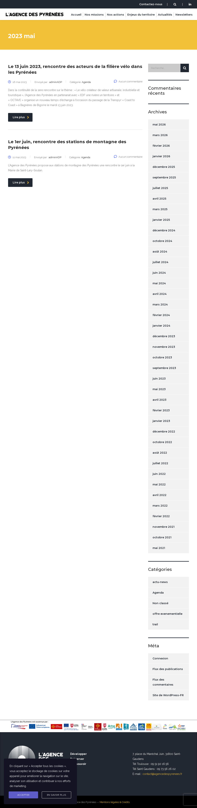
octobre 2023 (162, 357)
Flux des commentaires (163, 682)
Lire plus (21, 117)
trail (155, 624)
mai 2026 (159, 124)
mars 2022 (160, 505)
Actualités (165, 14)
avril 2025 (159, 198)
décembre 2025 (164, 167)
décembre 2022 (164, 431)
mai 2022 (159, 484)
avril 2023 (159, 399)
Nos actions (115, 14)
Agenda (158, 592)
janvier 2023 (161, 421)
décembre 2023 (164, 336)
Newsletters (184, 14)
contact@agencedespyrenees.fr (162, 773)
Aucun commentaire (128, 81)
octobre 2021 (162, 537)
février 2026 (161, 145)
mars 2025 (160, 209)
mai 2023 (159, 389)
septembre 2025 (164, 177)
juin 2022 (159, 474)
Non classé (160, 603)
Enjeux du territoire (141, 14)
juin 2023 (159, 378)
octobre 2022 (162, 442)
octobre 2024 (162, 241)
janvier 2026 (161, 156)
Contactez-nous (150, 4)
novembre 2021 (163, 527)
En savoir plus (56, 795)
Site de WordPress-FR (168, 695)
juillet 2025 (160, 188)
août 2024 (160, 251)
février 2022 (161, 516)
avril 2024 (160, 294)
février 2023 (161, 410)
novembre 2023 (164, 347)
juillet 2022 (160, 463)
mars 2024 (160, 304)
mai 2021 (159, 548)
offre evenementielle (167, 614)
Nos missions (94, 14)
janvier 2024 (161, 325)
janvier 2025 (161, 220)
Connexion (160, 658)
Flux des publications (168, 669)
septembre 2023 (164, 368)
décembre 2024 (164, 230)
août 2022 (160, 452)
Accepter (23, 795)
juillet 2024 (160, 262)
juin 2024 (159, 272)
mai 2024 (159, 283)
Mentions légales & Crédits (115, 802)
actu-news (160, 582)
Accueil (76, 14)
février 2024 (161, 315)
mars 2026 (160, 135)
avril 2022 (159, 495)
